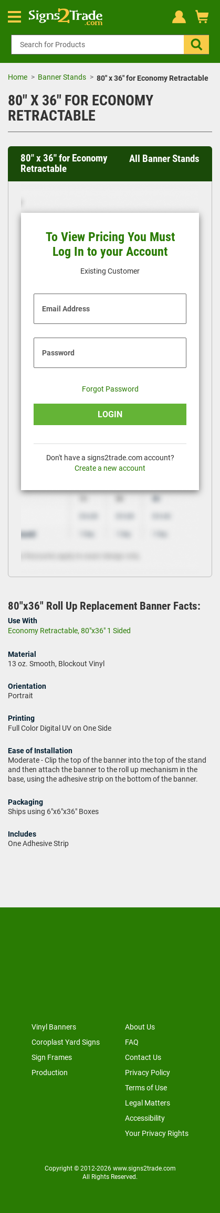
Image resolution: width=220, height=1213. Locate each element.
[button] (196, 44)
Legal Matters (147, 1103)
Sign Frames (52, 1057)
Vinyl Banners (54, 1027)
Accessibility (145, 1118)
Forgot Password (110, 389)
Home (17, 77)
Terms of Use (146, 1088)
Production (50, 1072)
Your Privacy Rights (156, 1133)
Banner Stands (62, 77)
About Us (140, 1027)
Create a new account (110, 468)
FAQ (132, 1042)
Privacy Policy (147, 1072)
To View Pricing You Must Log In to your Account (110, 244)
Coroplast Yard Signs (66, 1042)
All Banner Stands (164, 159)
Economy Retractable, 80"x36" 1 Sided (69, 630)
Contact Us (143, 1057)
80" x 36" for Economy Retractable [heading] (63, 164)
